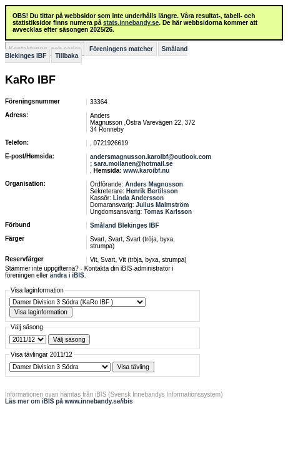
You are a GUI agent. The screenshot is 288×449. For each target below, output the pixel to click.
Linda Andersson (138, 198)
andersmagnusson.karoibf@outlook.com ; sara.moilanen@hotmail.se (150, 160)
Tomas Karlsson (168, 211)
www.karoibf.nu (146, 170)
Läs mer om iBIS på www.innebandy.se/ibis (69, 401)
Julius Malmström (162, 204)
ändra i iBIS (67, 275)
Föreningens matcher (121, 49)
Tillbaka (66, 55)
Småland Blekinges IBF (124, 225)
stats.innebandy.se (131, 22)
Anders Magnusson (154, 184)
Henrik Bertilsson (152, 191)
